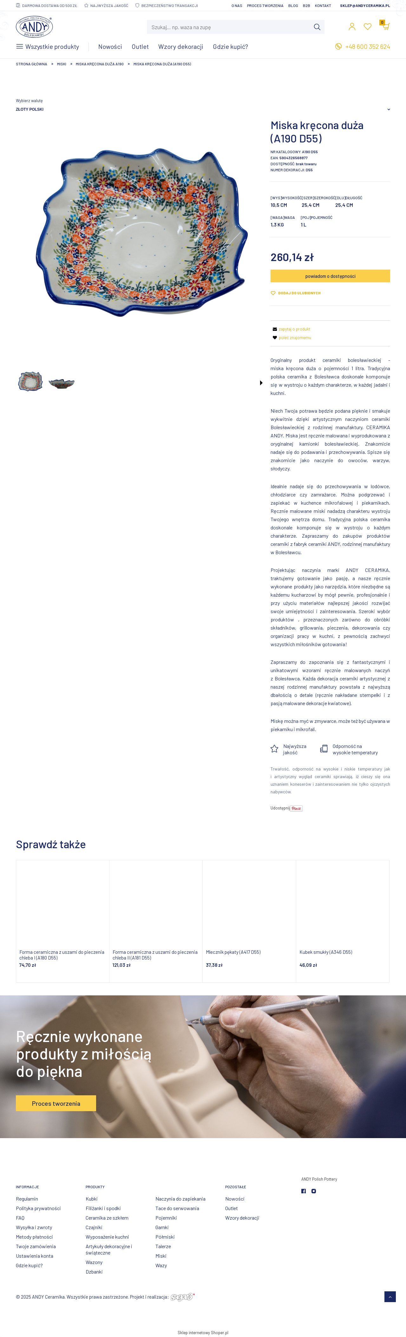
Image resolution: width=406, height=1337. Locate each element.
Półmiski (165, 1237)
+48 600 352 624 (367, 46)
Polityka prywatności (38, 1208)
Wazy (161, 1265)
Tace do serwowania (177, 1208)
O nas (237, 5)
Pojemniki (166, 1218)
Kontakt (323, 5)
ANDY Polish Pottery (319, 1179)
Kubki (92, 1199)
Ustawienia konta (34, 1256)
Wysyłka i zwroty (34, 1227)
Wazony (94, 1262)
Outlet (231, 1208)
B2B (306, 5)
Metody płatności (34, 1237)
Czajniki (94, 1227)
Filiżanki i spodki (103, 1208)
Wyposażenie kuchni (107, 1237)
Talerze (163, 1246)
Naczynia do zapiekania (180, 1199)
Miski (161, 1256)
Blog (293, 5)
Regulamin (27, 1199)
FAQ (20, 1218)
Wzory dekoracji (242, 1218)
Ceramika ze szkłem (107, 1218)
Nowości (235, 1199)
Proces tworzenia (265, 5)
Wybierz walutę (29, 100)
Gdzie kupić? (29, 1265)
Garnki (162, 1227)
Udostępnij (280, 807)
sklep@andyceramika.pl (365, 5)
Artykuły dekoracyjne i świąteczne (109, 1249)
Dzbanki (94, 1271)
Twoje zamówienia (36, 1246)
